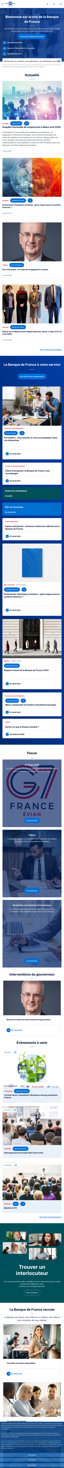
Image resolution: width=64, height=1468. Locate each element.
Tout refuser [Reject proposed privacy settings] (32, 1459)
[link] (12, 43)
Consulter (9, 496)
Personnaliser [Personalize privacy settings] (32, 1465)
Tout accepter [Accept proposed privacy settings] (32, 1455)
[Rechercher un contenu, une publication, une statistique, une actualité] (32, 61)
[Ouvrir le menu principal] (3, 4)
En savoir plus (10, 512)
